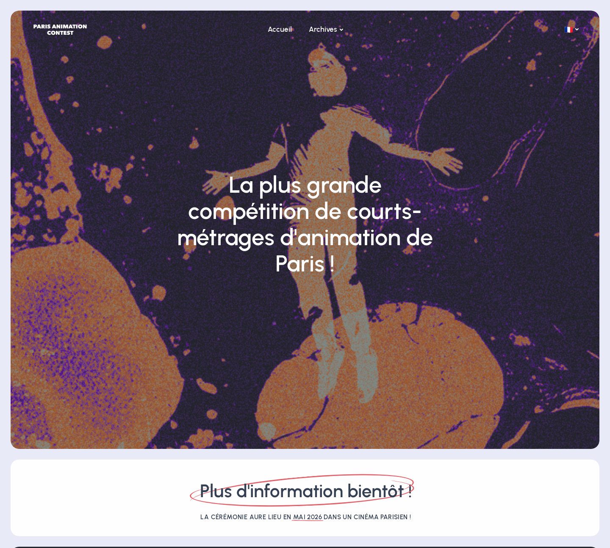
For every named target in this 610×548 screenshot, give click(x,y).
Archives (323, 29)
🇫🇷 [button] (568, 29)
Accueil (280, 29)
